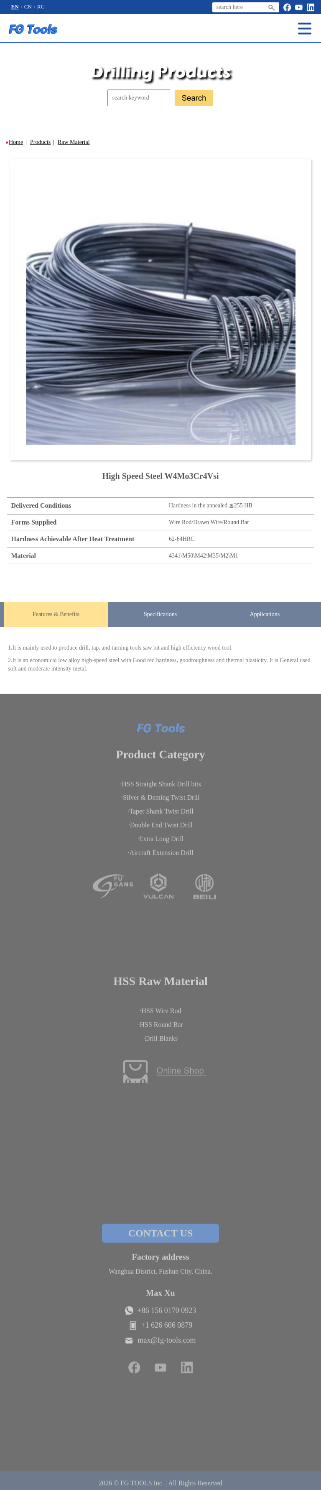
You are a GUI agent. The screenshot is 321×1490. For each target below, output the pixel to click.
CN (28, 7)
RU (41, 7)
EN (15, 7)
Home (16, 142)
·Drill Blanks (160, 1041)
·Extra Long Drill (161, 842)
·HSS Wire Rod (160, 1014)
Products (40, 142)
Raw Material (74, 142)
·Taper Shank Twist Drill (160, 814)
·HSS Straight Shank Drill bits (160, 787)
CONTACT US (160, 1236)
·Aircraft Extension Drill (161, 856)
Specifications (160, 616)
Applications (265, 616)
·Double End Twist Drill (160, 828)
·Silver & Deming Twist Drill (160, 801)
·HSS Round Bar (160, 1028)
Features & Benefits (56, 616)
